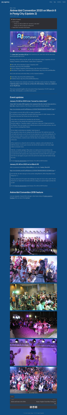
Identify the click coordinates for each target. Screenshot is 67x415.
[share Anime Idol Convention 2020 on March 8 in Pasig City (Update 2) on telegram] (36, 407)
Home (11, 8)
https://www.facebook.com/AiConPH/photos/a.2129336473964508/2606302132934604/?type (32, 170)
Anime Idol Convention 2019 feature (21, 27)
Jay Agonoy (5, 2)
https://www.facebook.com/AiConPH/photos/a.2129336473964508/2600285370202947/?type (32, 109)
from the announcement (20, 160)
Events (12, 396)
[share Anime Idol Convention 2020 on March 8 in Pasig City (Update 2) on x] (31, 407)
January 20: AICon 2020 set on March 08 (23, 25)
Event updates (15, 21)
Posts (14, 8)
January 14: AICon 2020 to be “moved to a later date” (26, 23)
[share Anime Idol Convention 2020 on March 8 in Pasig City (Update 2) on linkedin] (33, 407)
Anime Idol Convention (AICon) (20, 54)
